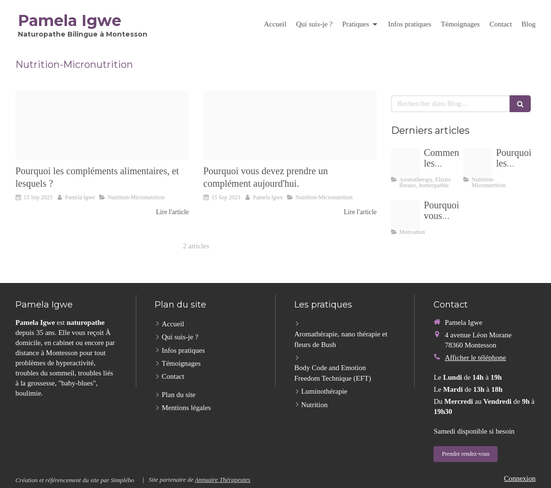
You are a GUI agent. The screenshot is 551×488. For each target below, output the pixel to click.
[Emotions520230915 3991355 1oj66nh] (405, 162)
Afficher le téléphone (475, 357)
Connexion (520, 478)
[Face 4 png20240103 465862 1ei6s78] (405, 214)
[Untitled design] (102, 125)
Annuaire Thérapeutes (222, 479)
